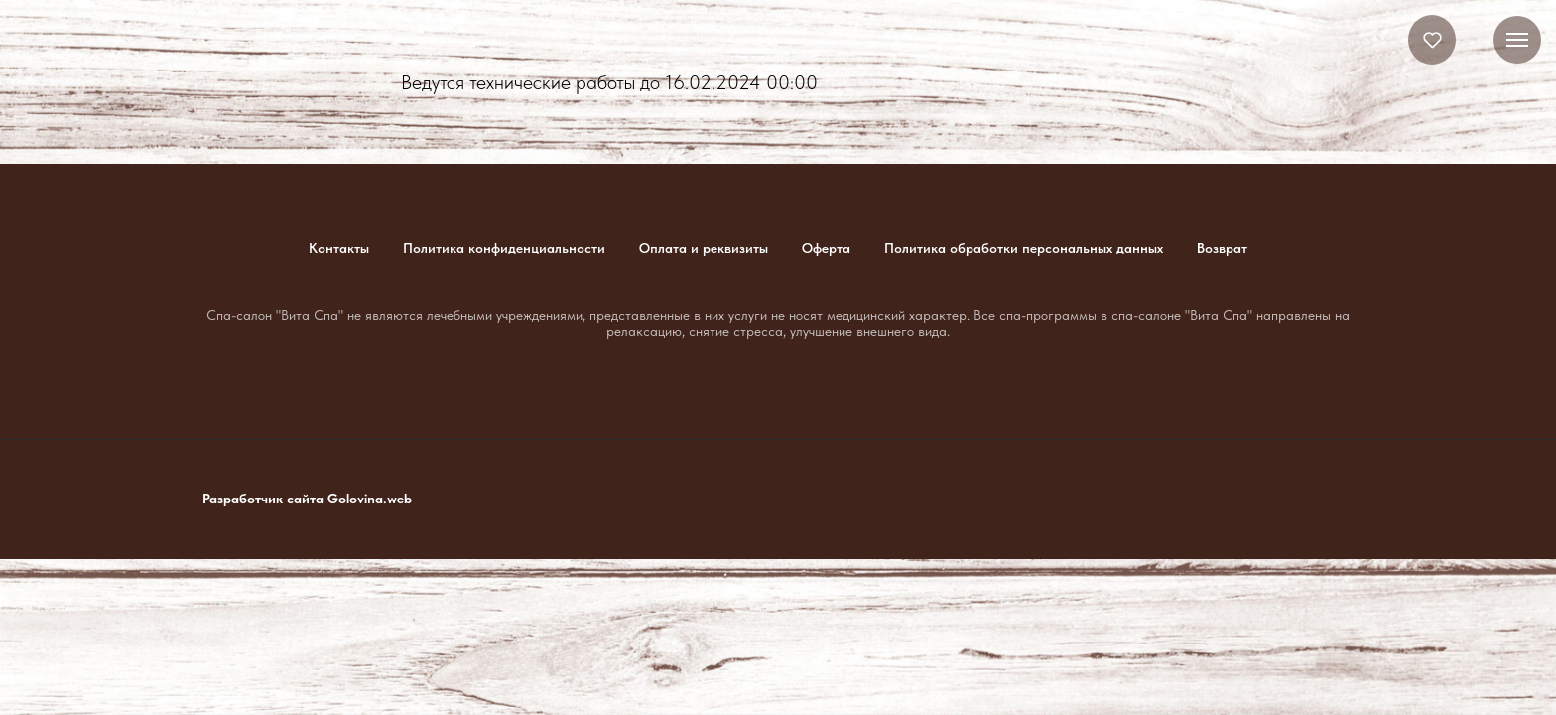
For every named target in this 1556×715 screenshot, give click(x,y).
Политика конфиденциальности (504, 248)
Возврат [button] (1222, 248)
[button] (1432, 39)
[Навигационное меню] (1517, 40)
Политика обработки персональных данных (1023, 248)
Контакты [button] (339, 248)
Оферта (826, 248)
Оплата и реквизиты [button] (703, 248)
